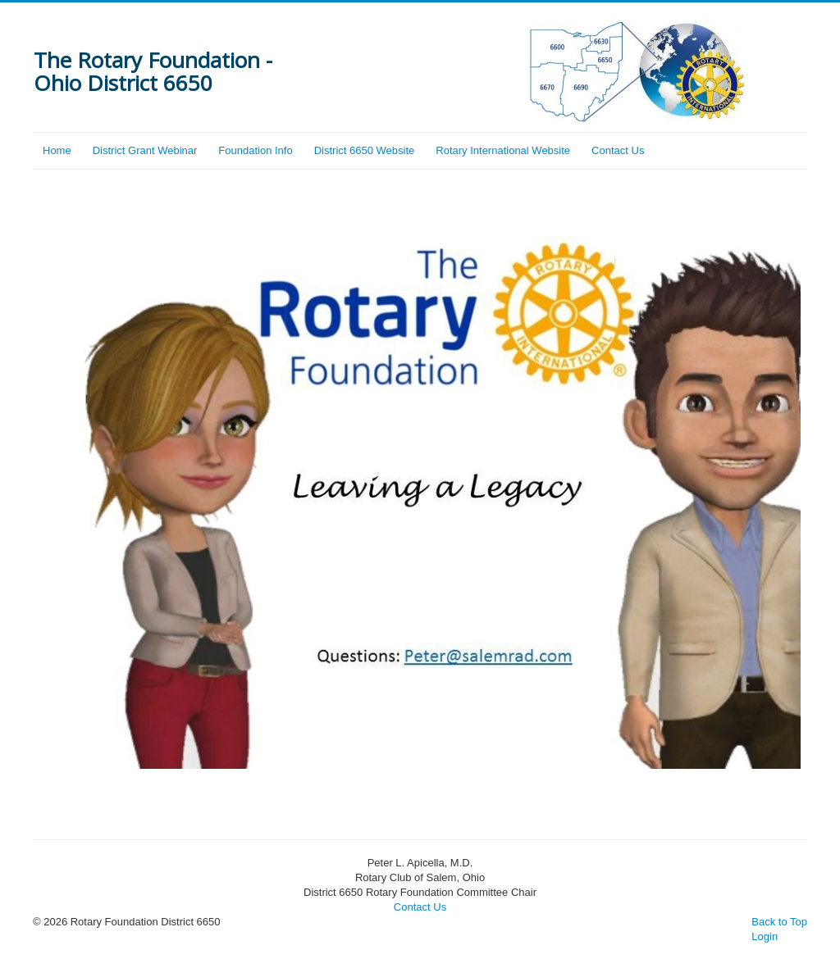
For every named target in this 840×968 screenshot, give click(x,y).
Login (764, 936)
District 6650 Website (364, 150)
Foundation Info (255, 150)
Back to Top (779, 922)
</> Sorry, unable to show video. (420, 505)
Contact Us (617, 150)
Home (57, 150)
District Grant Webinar (145, 150)
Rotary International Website (503, 150)
